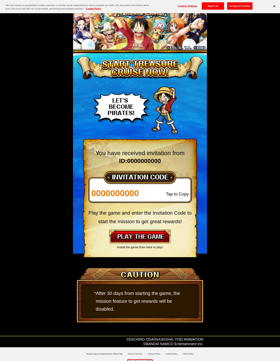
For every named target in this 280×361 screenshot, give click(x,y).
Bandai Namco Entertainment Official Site (104, 354)
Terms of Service (135, 354)
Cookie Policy (172, 354)
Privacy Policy (154, 354)
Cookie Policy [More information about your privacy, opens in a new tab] (93, 6)
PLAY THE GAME (140, 236)
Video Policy (188, 354)
